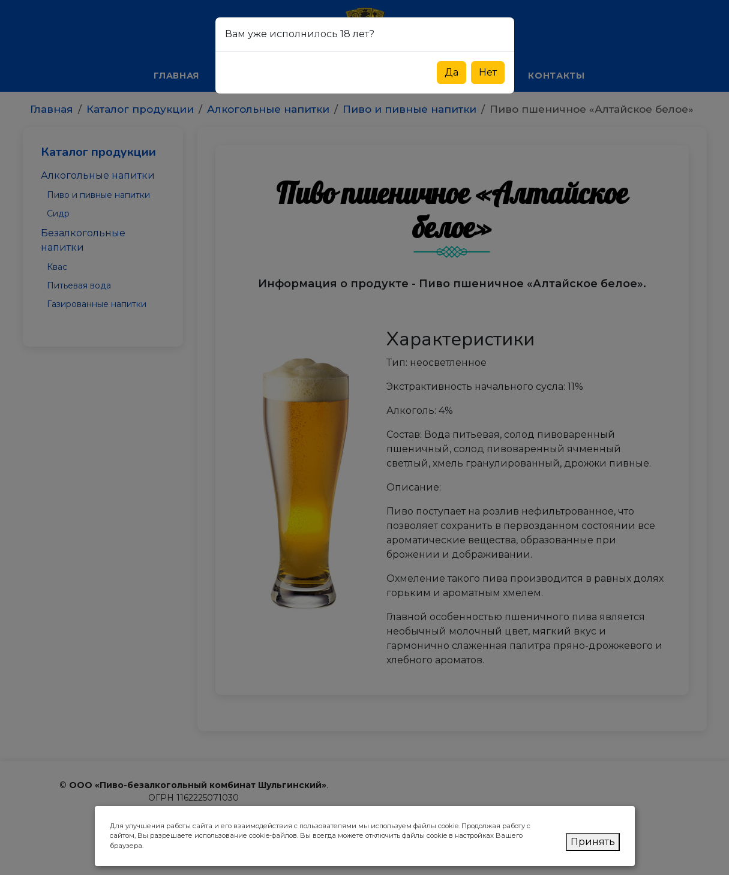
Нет (488, 72)
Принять (593, 841)
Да (451, 72)
